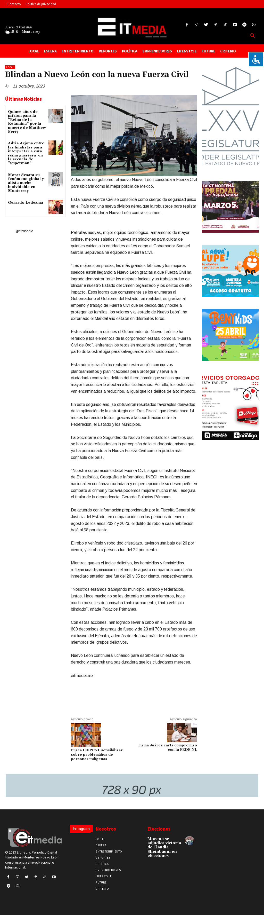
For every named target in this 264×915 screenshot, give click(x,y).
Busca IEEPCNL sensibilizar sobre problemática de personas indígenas (97, 754)
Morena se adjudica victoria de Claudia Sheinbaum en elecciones (163, 847)
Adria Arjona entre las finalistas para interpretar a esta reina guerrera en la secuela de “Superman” (26, 153)
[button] (252, 36)
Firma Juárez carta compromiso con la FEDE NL (167, 747)
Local (10, 67)
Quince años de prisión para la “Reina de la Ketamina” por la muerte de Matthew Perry (27, 121)
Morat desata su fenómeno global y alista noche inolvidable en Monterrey (26, 183)
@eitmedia (24, 230)
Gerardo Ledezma (25, 202)
